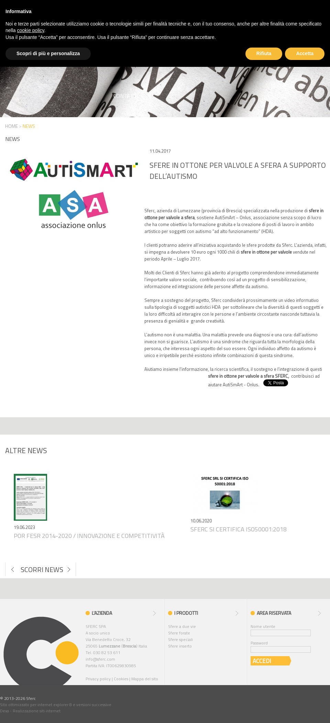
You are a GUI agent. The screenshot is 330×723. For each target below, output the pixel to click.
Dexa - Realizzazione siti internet (30, 710)
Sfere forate (179, 633)
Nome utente (263, 626)
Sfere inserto (180, 646)
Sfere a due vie (182, 626)
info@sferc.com (100, 659)
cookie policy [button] (30, 30)
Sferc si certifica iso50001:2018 (238, 529)
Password (259, 643)
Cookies (121, 678)
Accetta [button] (305, 53)
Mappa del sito (144, 678)
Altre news (26, 450)
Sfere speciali (180, 639)
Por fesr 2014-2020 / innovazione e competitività (89, 535)
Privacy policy (98, 678)
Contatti (125, 96)
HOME (11, 126)
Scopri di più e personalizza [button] (48, 53)
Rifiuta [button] (264, 53)
